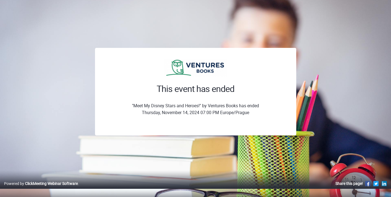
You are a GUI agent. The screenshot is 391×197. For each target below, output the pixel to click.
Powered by (41, 189)
